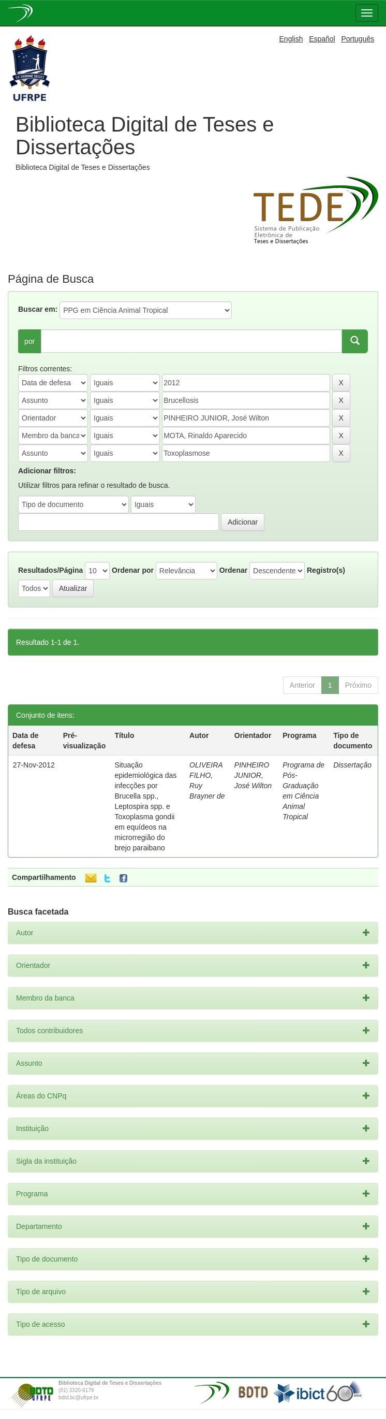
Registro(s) (326, 570)
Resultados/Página (50, 570)
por (29, 341)
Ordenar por (133, 570)
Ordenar (233, 570)
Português (357, 39)
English (291, 39)
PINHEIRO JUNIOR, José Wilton (253, 775)
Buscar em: (37, 309)
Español (322, 39)
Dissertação (352, 765)
